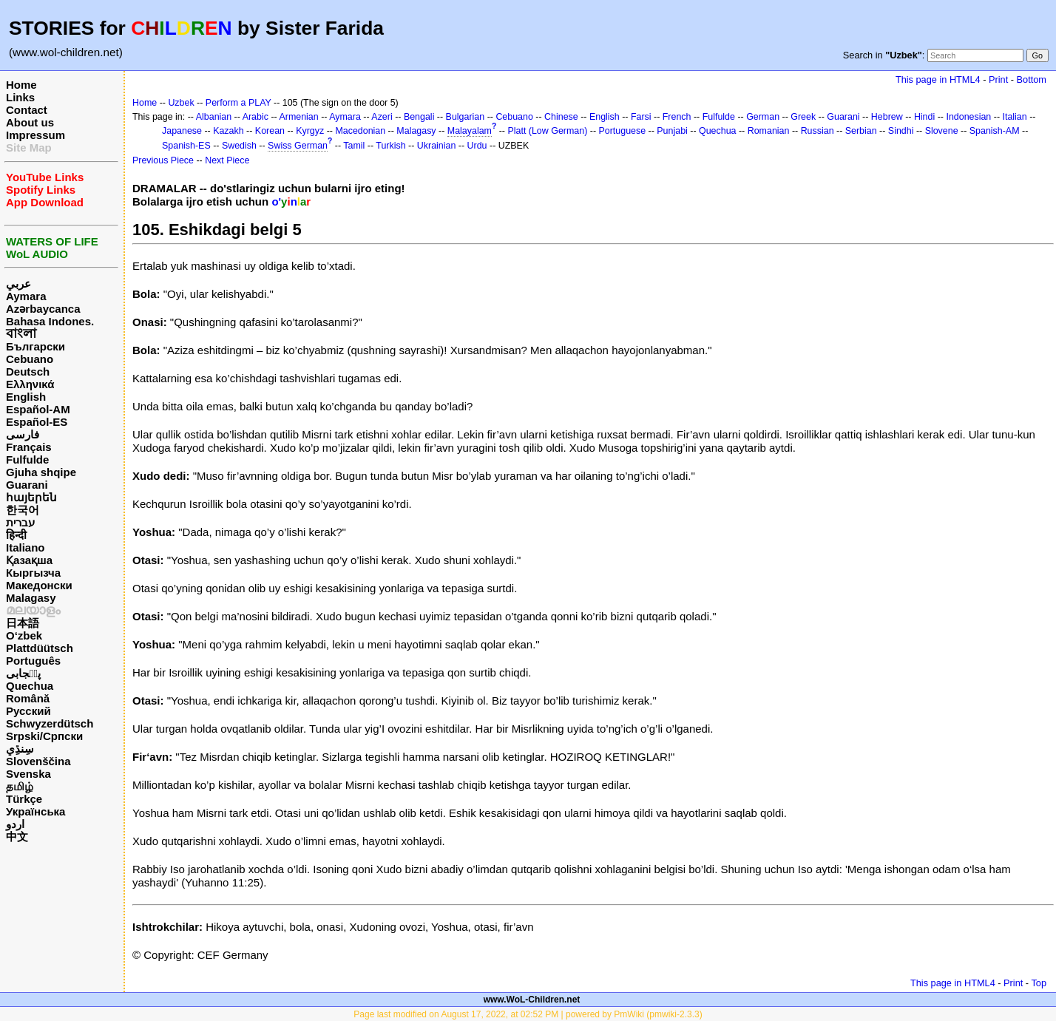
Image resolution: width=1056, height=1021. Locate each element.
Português (33, 660)
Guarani (27, 484)
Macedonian (360, 131)
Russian (817, 131)
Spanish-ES (186, 145)
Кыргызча (33, 572)
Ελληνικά (30, 384)
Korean (270, 131)
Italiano (25, 547)
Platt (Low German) (547, 131)
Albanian (213, 117)
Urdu (477, 145)
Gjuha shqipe (41, 472)
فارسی (22, 434)
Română (28, 698)
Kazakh (228, 131)
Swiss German (298, 145)
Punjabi (672, 131)
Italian (1014, 117)
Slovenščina (38, 761)
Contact (26, 110)
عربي (18, 283)
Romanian (769, 131)
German (762, 117)
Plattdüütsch (39, 648)
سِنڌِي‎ (20, 748)
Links (20, 97)
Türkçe (24, 799)
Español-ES (36, 421)
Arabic (255, 117)
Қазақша (29, 560)
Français (29, 447)
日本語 (22, 623)
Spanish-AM (994, 131)
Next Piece (227, 160)
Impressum (35, 135)
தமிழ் (19, 786)
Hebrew (887, 117)
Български (35, 346)
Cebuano (29, 359)
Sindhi (901, 131)
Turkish (390, 145)
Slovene (941, 131)
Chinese (561, 117)
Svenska (28, 773)
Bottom (1031, 79)
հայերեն (31, 497)
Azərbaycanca (43, 308)
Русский (28, 711)
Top (1038, 982)
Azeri (381, 117)
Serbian (861, 131)
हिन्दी (16, 535)
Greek (803, 117)
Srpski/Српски (44, 736)
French (677, 117)
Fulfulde (27, 459)
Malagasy (31, 597)
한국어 (22, 509)
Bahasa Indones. (50, 321)
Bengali (419, 117)
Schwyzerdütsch (49, 723)
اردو (15, 824)
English (26, 396)
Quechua (29, 685)
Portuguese (622, 131)
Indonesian (968, 117)
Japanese (182, 131)
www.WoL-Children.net (532, 999)
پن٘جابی (23, 673)
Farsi (641, 117)
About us (30, 122)
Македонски (39, 585)
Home (21, 84)
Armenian (298, 117)
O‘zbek (24, 635)
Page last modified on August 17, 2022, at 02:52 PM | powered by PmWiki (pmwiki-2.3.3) (527, 1014)
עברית (20, 522)
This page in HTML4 (938, 79)
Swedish (239, 145)
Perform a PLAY (238, 103)
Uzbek (181, 103)
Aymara (26, 296)
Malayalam (469, 131)
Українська (35, 811)
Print (998, 79)
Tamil (354, 145)
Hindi (924, 117)
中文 (17, 836)
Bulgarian (465, 117)
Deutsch (28, 371)
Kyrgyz (310, 131)
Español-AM (38, 409)
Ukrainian (436, 145)
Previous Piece (163, 160)
